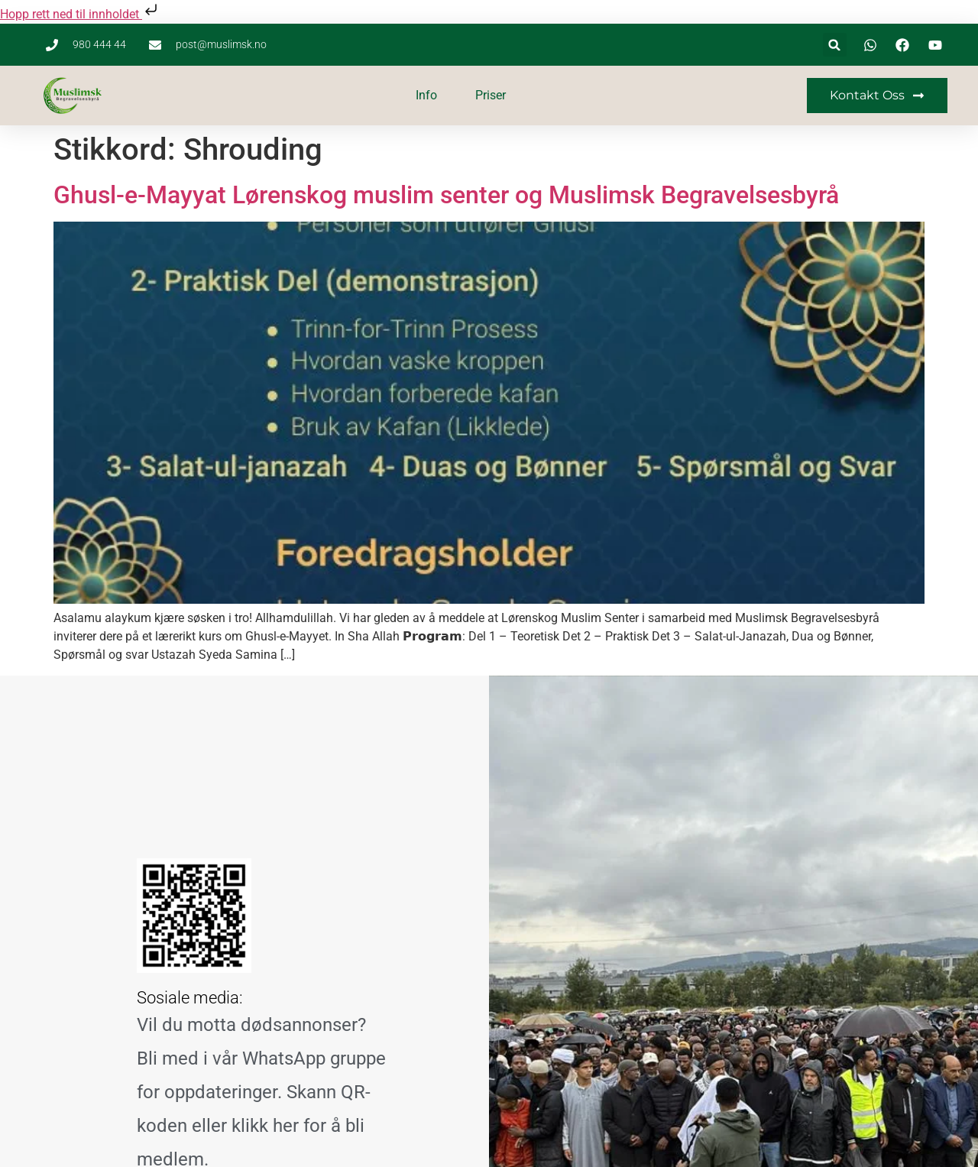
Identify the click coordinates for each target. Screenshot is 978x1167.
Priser (490, 95)
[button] (835, 45)
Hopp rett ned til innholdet (80, 14)
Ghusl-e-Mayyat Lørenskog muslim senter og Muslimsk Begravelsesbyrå (446, 194)
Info (426, 95)
